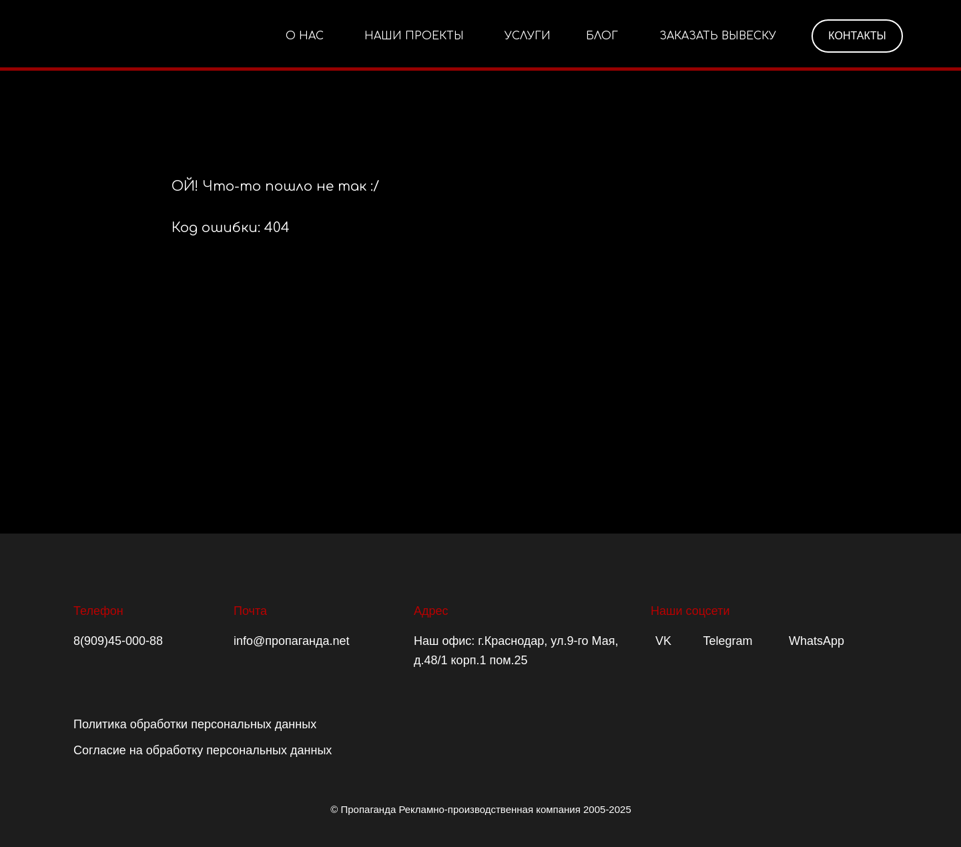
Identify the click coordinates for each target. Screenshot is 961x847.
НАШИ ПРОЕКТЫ (414, 36)
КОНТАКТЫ (857, 35)
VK (663, 641)
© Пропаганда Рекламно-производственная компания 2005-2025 (480, 809)
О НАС (305, 36)
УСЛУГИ (528, 36)
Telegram (727, 641)
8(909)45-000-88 (118, 641)
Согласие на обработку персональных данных (202, 750)
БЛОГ (602, 36)
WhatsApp (816, 641)
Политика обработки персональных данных (194, 724)
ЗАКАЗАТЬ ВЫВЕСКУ (717, 36)
